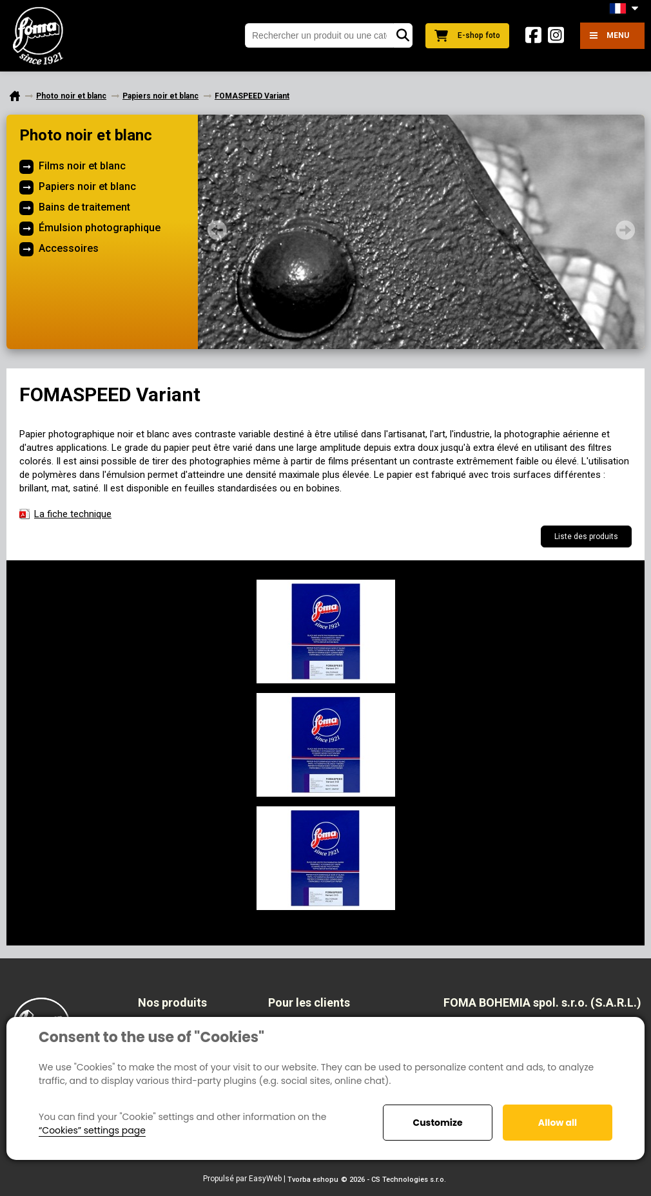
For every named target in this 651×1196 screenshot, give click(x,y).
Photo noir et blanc (85, 135)
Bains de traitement (84, 207)
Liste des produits (586, 536)
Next (625, 230)
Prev (217, 230)
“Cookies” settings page (92, 1130)
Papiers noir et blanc (87, 186)
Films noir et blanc (82, 166)
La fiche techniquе (73, 514)
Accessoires (69, 248)
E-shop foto (467, 36)
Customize (437, 1122)
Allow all (557, 1122)
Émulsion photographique (99, 228)
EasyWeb (265, 1178)
